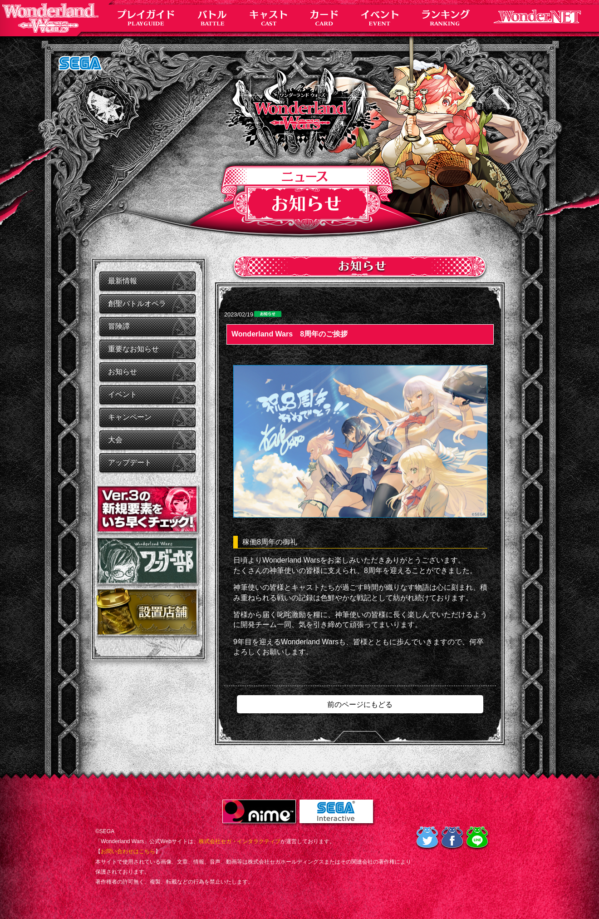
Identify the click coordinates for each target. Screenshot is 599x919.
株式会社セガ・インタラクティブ (239, 841)
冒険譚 (119, 326)
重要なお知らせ (133, 349)
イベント (122, 394)
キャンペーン (130, 417)
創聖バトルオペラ (137, 303)
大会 (115, 440)
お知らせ (122, 372)
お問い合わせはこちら (128, 851)
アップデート (130, 462)
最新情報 (122, 281)
